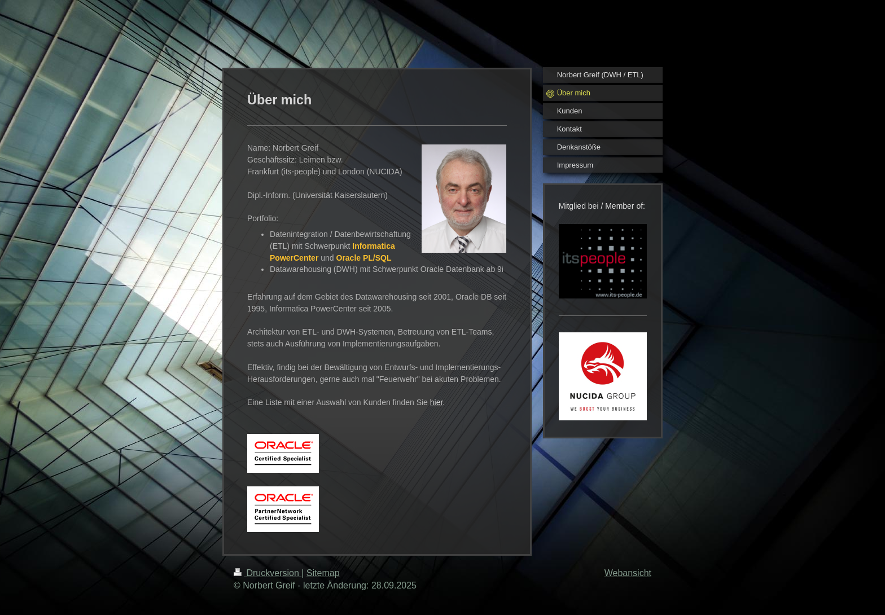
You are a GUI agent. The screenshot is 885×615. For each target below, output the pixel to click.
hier (436, 402)
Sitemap (323, 573)
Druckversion (267, 573)
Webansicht (627, 573)
